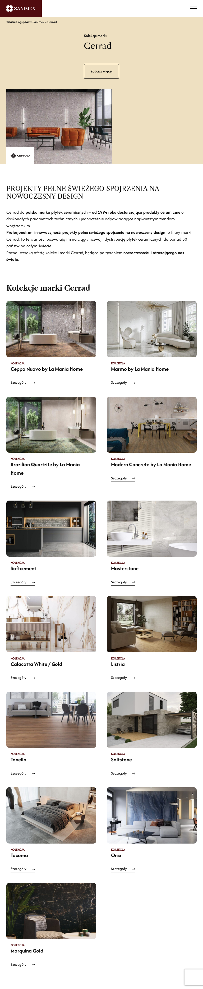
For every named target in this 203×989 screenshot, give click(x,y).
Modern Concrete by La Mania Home (151, 464)
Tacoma (19, 855)
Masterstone (125, 568)
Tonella (18, 759)
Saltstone (121, 759)
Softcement (23, 568)
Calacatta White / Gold (36, 664)
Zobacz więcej (101, 71)
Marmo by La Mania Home (140, 369)
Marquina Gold (27, 950)
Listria (118, 664)
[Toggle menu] (193, 8)
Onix (116, 855)
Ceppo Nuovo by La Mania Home (47, 369)
